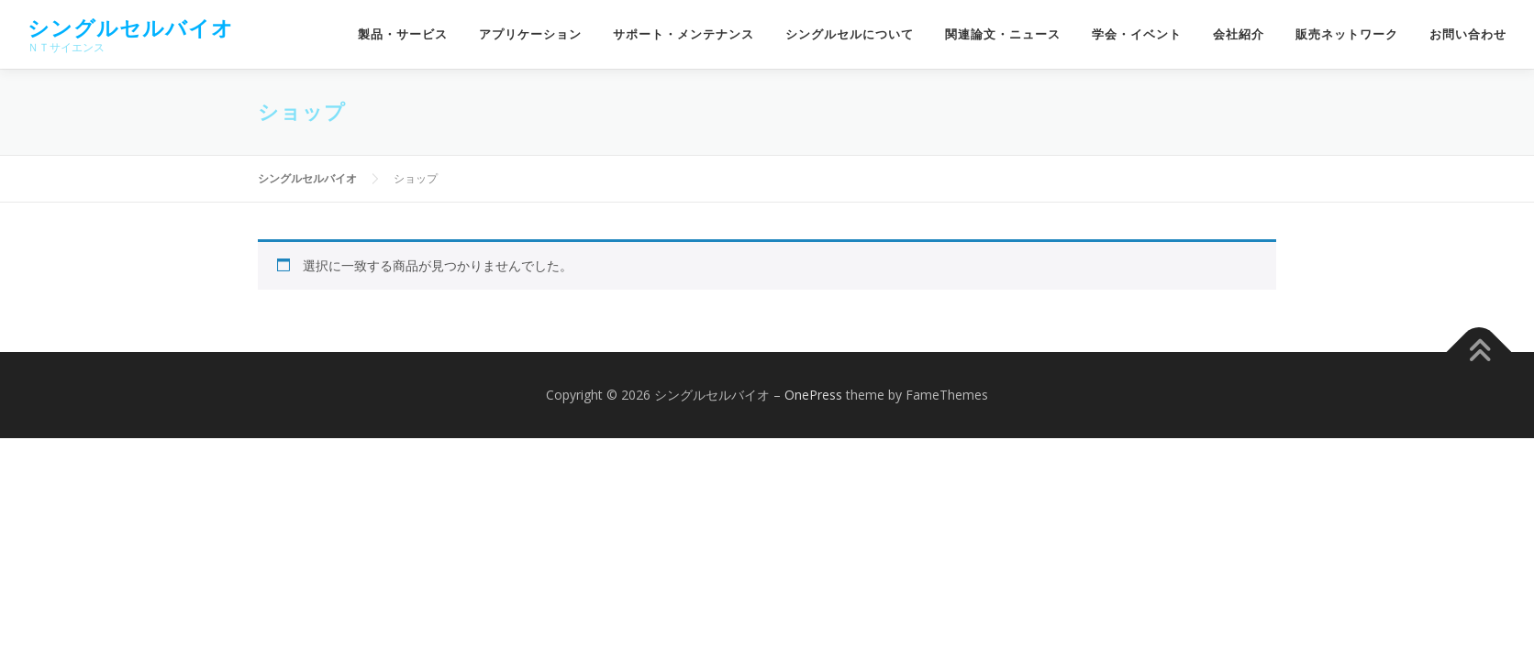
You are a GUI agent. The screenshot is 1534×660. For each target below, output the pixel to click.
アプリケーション (530, 34)
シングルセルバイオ (131, 28)
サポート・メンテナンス (683, 34)
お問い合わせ (1467, 34)
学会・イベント (1137, 34)
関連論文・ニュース (1003, 34)
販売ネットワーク (1346, 34)
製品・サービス (403, 34)
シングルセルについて (849, 34)
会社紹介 (1238, 34)
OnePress (813, 394)
